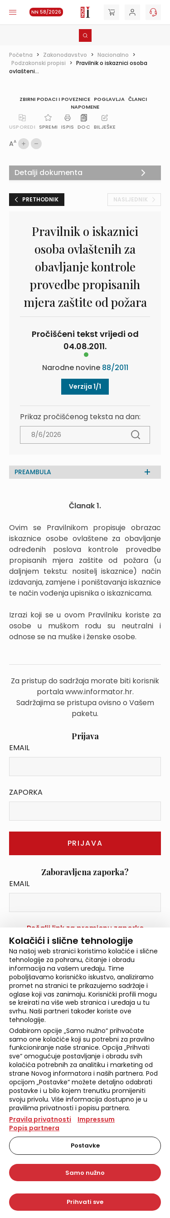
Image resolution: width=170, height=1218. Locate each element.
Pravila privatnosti (40, 1119)
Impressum (96, 1119)
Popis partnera (34, 1128)
